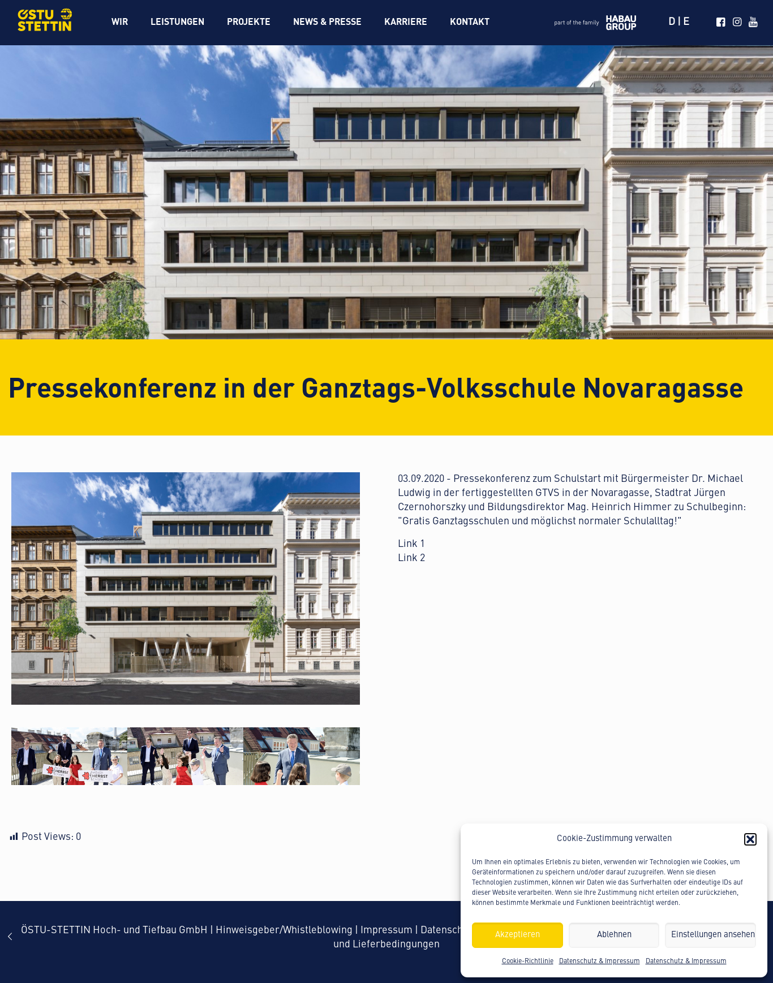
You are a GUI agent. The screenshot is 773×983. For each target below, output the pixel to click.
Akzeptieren (517, 935)
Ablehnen (614, 935)
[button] (750, 839)
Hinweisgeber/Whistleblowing (284, 930)
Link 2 (411, 558)
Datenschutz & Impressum (599, 961)
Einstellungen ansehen (713, 935)
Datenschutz (448, 930)
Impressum (386, 930)
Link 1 (411, 544)
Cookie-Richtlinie (527, 961)
